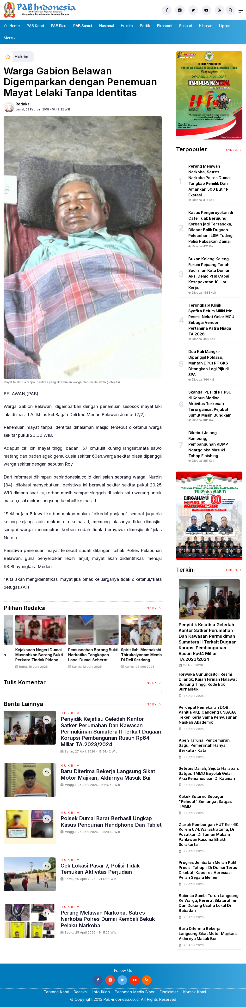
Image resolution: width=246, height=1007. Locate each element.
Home (12, 25)
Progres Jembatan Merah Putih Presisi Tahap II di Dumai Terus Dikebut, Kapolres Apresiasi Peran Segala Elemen (208, 870)
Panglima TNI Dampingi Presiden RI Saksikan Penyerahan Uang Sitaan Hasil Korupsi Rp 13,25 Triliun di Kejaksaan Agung (83, 659)
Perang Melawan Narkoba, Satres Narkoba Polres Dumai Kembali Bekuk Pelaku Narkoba (108, 919)
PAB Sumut (82, 25)
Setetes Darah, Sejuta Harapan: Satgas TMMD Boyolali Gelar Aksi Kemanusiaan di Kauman (209, 773)
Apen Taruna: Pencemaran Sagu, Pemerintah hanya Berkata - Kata (204, 745)
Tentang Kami (56, 991)
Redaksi (23, 104)
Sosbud (185, 25)
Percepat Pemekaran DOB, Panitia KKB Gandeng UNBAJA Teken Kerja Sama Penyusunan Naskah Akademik (208, 715)
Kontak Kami (194, 991)
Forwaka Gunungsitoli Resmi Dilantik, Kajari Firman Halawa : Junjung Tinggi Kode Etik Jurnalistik (208, 682)
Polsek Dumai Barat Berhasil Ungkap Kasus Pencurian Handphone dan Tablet (111, 821)
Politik (145, 25)
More (8, 38)
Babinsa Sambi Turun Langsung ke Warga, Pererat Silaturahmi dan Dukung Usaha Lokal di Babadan (209, 903)
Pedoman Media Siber (135, 991)
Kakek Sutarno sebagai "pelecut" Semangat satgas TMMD (205, 801)
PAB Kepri (35, 25)
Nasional (106, 25)
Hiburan (205, 25)
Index (154, 608)
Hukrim (127, 25)
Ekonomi (164, 25)
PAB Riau (58, 25)
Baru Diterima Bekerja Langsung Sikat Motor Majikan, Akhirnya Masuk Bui (108, 774)
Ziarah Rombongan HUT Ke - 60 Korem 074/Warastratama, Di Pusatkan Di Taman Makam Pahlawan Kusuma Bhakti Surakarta (209, 834)
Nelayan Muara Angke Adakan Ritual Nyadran (132, 652)
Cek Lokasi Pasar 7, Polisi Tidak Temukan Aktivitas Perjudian (100, 868)
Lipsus (224, 25)
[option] (30, 644)
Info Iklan (101, 991)
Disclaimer (169, 991)
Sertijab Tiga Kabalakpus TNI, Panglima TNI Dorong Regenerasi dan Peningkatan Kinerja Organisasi (29, 659)
